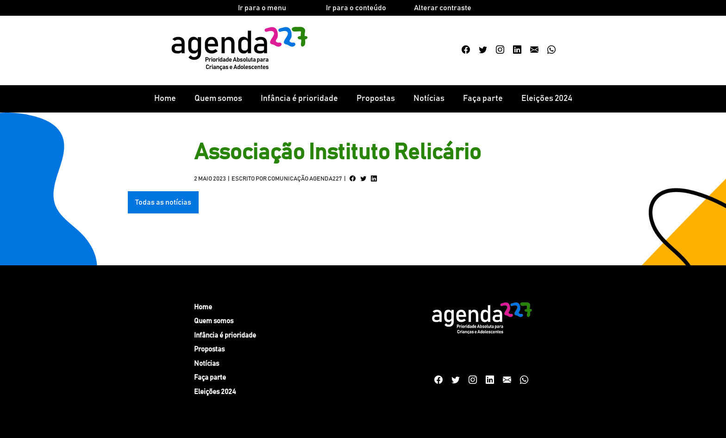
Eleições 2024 (546, 98)
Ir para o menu (262, 8)
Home (165, 98)
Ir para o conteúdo (356, 8)
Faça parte (483, 98)
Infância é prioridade (299, 98)
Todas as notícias (163, 202)
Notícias (428, 98)
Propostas (376, 98)
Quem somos (218, 98)
